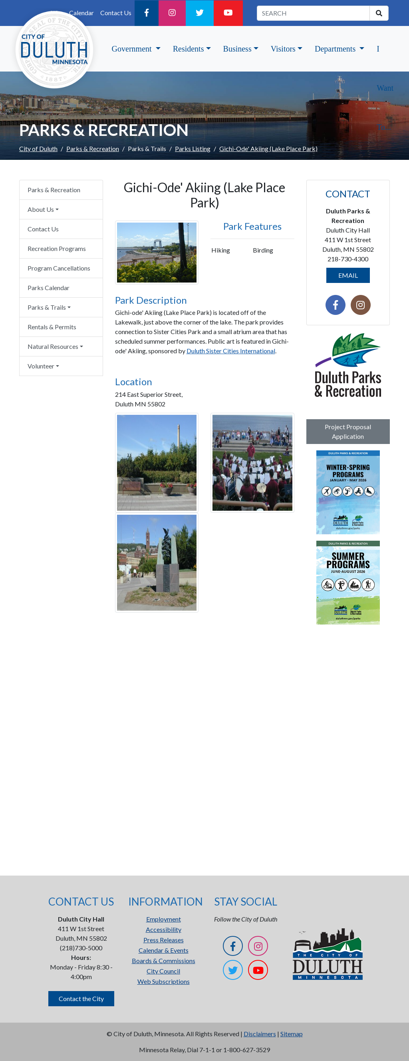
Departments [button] (336, 48)
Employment (163, 919)
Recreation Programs (57, 248)
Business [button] (237, 48)
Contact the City (81, 998)
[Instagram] (172, 13)
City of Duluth (38, 148)
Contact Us (115, 12)
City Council (163, 971)
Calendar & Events (164, 950)
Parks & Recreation (92, 148)
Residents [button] (188, 48)
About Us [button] (41, 209)
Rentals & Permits (52, 326)
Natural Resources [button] (53, 346)
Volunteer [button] (41, 366)
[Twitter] (200, 13)
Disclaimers (260, 1033)
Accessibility (163, 929)
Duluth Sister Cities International (231, 350)
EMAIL (348, 275)
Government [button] (133, 48)
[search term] (313, 13)
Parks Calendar (48, 287)
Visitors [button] (283, 48)
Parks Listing (192, 148)
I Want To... (385, 87)
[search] (379, 13)
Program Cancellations (59, 268)
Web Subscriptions (163, 981)
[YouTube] (228, 13)
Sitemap (291, 1033)
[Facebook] (147, 13)
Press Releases (163, 940)
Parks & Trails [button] (47, 307)
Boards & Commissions (163, 960)
